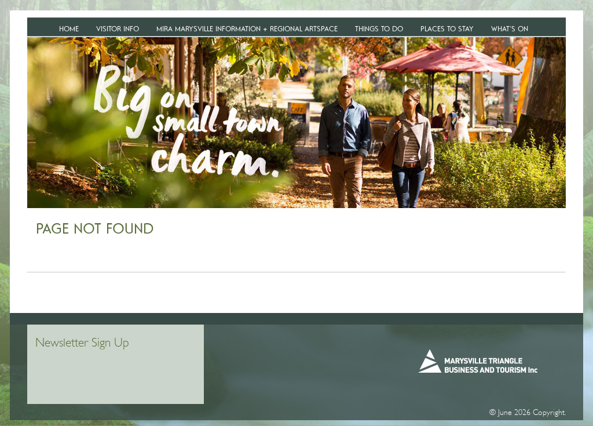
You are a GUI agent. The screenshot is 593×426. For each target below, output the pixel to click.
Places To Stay (447, 28)
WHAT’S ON (509, 28)
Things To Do (379, 28)
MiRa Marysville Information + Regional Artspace (247, 28)
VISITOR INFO (117, 28)
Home (69, 28)
